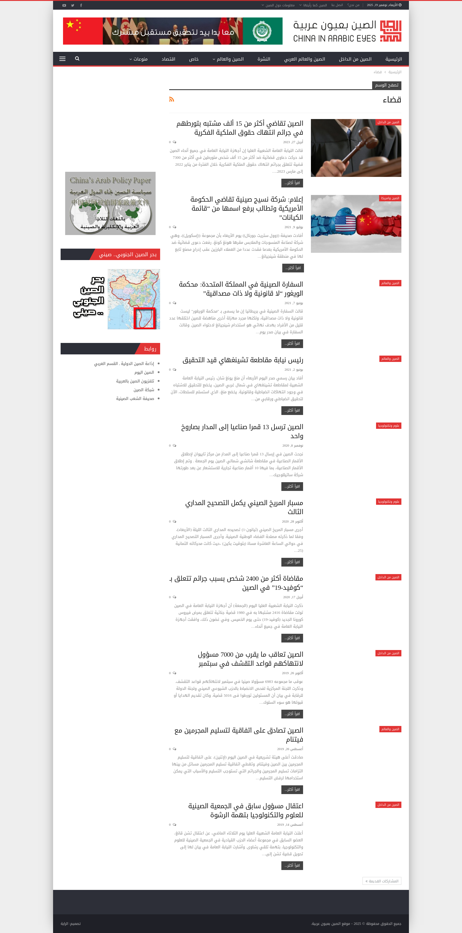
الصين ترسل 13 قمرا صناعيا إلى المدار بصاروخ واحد (242, 431)
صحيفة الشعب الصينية (135, 398)
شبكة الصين (144, 390)
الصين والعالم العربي (304, 59)
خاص (194, 59)
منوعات (141, 59)
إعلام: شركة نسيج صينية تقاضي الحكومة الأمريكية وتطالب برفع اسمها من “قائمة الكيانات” (246, 208)
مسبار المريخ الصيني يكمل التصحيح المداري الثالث (244, 507)
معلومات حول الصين (280, 5)
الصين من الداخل (355, 59)
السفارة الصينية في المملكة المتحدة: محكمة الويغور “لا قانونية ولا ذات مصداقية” (241, 289)
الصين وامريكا (390, 198)
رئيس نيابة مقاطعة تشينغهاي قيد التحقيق (242, 360)
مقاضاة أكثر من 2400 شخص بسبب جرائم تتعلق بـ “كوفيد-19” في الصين (236, 583)
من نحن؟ (353, 5)
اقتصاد (168, 59)
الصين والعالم (230, 59)
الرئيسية (393, 59)
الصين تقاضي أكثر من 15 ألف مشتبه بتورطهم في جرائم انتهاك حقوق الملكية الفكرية (239, 128)
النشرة (264, 59)
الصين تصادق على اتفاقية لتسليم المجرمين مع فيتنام (238, 735)
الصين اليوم (144, 372)
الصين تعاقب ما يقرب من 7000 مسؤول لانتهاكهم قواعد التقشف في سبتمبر (250, 659)
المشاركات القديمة (381, 881)
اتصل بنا (337, 5)
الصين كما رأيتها (315, 5)
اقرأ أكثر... (292, 183)
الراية (64, 923)
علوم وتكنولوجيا (388, 426)
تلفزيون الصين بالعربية (135, 381)
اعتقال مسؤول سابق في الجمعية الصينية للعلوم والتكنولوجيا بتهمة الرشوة (245, 810)
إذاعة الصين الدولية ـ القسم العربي (124, 363)
